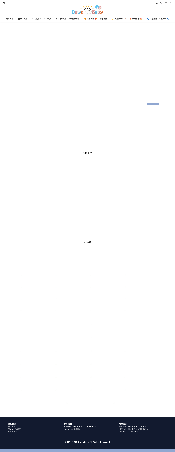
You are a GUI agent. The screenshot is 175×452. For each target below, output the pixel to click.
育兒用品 (36, 19)
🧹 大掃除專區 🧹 (119, 19)
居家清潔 (104, 19)
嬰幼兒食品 (23, 19)
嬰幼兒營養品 (75, 19)
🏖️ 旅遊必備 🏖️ (136, 19)
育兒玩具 (47, 19)
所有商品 (10, 19)
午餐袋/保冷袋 (60, 19)
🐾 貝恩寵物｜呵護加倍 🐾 (158, 19)
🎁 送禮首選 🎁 (90, 19)
